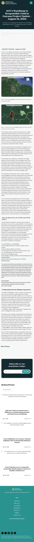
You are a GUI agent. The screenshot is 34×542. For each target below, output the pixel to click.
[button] (31, 2)
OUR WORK (17, 506)
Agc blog (17, 502)
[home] (9, 3)
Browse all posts (7, 389)
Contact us (17, 516)
